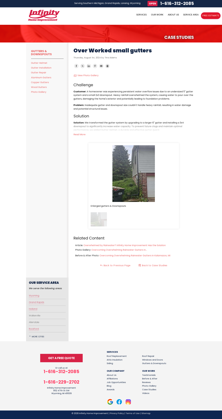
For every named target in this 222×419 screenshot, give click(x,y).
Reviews (146, 382)
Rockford (34, 328)
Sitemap (146, 413)
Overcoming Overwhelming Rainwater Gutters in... (119, 249)
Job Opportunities (116, 382)
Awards (111, 389)
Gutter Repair (38, 72)
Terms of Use (133, 413)
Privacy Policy (117, 413)
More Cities (38, 336)
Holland (33, 309)
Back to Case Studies (152, 265)
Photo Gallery (38, 92)
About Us (111, 375)
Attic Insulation (114, 359)
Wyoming (34, 295)
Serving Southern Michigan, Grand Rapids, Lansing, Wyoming (107, 3)
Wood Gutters (39, 87)
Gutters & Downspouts (41, 53)
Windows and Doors (152, 359)
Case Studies (149, 389)
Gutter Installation (41, 67)
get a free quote (61, 358)
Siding (110, 363)
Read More (79, 134)
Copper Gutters (40, 82)
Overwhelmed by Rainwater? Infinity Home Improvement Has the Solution (125, 245)
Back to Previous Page (115, 265)
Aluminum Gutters (41, 77)
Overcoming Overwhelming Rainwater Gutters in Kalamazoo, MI (135, 255)
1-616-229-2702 (61, 382)
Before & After (149, 378)
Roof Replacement (117, 356)
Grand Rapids (36, 302)
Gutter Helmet (39, 63)
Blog (109, 385)
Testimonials (149, 375)
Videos (145, 393)
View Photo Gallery (86, 75)
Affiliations (112, 378)
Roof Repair (148, 356)
